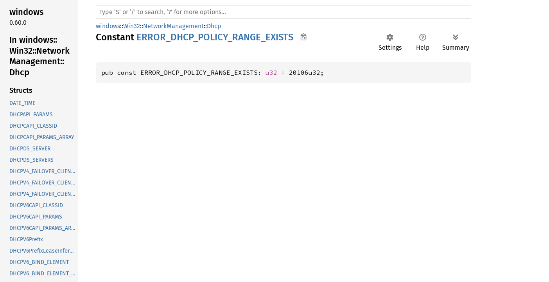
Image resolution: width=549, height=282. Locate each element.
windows (108, 26)
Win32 (131, 26)
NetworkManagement (173, 26)
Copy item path (303, 36)
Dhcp (214, 26)
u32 (271, 72)
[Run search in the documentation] (283, 12)
